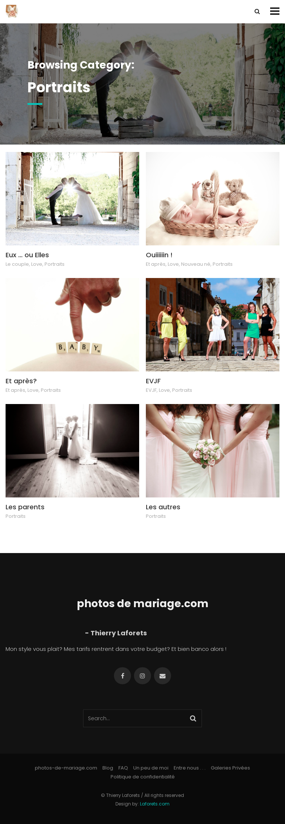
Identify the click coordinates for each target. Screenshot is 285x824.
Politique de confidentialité (143, 776)
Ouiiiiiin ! (159, 254)
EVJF (153, 380)
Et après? (21, 380)
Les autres (163, 507)
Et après (156, 264)
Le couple (17, 264)
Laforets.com (155, 804)
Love (36, 264)
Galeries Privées (230, 767)
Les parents (25, 507)
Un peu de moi (150, 767)
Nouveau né (195, 264)
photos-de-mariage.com (66, 767)
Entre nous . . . (190, 767)
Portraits (55, 264)
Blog (107, 767)
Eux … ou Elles (27, 254)
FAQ (123, 767)
